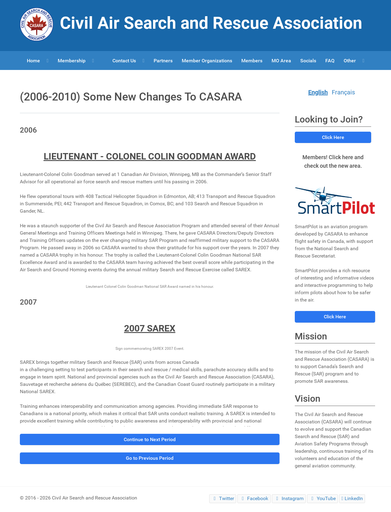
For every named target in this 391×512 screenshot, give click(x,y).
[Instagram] (289, 498)
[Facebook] (253, 498)
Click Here (333, 137)
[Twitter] (222, 498)
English (318, 92)
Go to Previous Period (150, 458)
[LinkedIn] (352, 498)
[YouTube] (322, 498)
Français (343, 92)
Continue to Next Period (150, 439)
